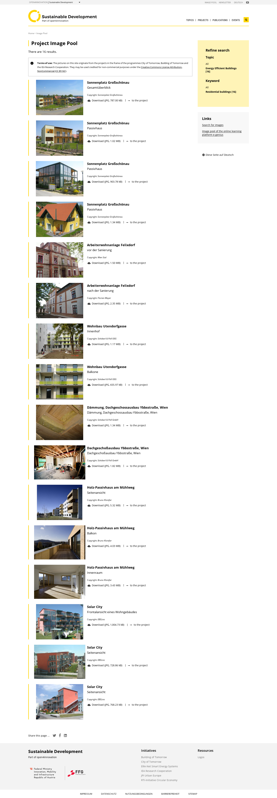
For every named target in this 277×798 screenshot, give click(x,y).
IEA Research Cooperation (156, 771)
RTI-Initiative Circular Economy (159, 780)
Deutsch (238, 2)
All (207, 64)
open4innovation (38, 2)
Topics (190, 20)
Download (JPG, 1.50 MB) (104, 263)
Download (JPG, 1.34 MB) (104, 222)
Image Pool (211, 2)
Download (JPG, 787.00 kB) (105, 100)
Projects (203, 20)
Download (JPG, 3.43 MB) (104, 585)
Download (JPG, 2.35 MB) (104, 303)
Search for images (212, 125)
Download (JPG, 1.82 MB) (104, 466)
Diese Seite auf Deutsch (218, 154)
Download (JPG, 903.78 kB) (105, 181)
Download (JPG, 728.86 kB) (105, 665)
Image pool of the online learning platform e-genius (221, 132)
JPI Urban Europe (151, 775)
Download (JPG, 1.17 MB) (104, 344)
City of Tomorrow (151, 761)
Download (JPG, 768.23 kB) (105, 704)
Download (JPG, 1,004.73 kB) (106, 624)
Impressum (86, 793)
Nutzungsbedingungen (138, 793)
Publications (220, 20)
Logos (201, 757)
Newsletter (225, 2)
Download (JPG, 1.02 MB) (104, 141)
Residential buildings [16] (221, 91)
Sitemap (192, 793)
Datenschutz (108, 793)
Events (236, 20)
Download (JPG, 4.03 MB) (104, 546)
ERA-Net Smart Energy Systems (159, 766)
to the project (138, 100)
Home (31, 33)
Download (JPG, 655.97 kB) (105, 384)
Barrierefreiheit (170, 793)
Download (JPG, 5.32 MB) (104, 505)
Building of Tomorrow (154, 757)
